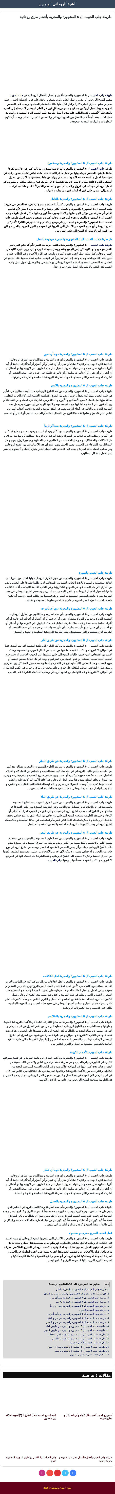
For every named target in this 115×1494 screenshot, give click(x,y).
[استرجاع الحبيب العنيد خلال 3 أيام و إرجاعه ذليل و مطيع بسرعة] (85, 1397)
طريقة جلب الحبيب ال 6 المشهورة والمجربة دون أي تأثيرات (77, 1314)
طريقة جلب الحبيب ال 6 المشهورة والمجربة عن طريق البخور (75, 1330)
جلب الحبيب (16, 95)
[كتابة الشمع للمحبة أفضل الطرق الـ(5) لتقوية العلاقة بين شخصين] (29, 1397)
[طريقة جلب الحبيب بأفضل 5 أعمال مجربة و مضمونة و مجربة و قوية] (85, 1439)
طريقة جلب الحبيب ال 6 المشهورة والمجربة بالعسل (79, 1350)
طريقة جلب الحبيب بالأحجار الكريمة (87, 1342)
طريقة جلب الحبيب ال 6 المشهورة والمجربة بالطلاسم (78, 1338)
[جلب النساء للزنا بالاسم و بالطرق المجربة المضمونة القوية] (29, 1439)
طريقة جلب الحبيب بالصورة (92, 1310)
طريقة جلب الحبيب (101, 95)
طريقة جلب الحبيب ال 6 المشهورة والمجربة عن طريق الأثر (77, 1318)
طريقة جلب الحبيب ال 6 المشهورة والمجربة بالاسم (81, 1301)
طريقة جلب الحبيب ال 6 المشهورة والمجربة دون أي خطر (76, 1346)
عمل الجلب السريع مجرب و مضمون (86, 1354)
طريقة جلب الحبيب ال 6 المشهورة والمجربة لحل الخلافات (76, 1334)
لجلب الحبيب (55, 860)
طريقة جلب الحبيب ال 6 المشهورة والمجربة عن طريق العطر (76, 1322)
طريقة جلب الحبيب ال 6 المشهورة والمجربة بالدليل (81, 1289)
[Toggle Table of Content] (105, 1284)
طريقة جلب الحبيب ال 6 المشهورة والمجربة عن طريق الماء (75, 1326)
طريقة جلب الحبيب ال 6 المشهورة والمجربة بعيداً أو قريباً (78, 1306)
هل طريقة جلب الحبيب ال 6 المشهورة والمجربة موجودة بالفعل (75, 1293)
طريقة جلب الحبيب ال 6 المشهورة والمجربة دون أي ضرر (78, 1297)
